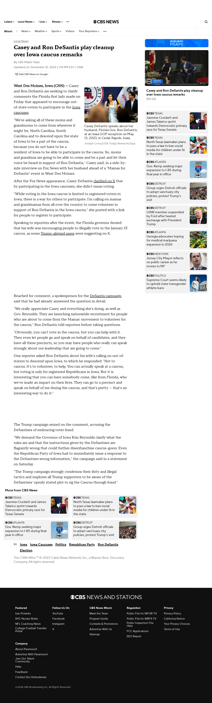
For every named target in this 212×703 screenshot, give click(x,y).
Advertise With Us (101, 629)
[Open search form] (206, 21)
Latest (9, 21)
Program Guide (99, 618)
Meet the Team (99, 613)
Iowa (23, 545)
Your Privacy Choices (177, 623)
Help (18, 666)
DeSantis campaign (105, 296)
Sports (56, 31)
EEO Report (134, 636)
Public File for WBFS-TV (141, 618)
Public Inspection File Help (140, 624)
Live (43, 22)
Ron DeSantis (108, 545)
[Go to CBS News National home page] (106, 22)
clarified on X (104, 181)
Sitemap (95, 634)
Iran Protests (23, 613)
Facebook (58, 618)
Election (26, 550)
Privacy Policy (172, 613)
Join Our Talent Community (24, 660)
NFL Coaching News (28, 623)
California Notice (174, 618)
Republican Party (82, 545)
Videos (70, 31)
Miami (8, 31)
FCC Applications (137, 631)
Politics (60, 545)
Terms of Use (172, 629)
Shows (57, 21)
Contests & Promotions (104, 623)
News (25, 31)
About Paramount (26, 649)
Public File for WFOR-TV (142, 613)
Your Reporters (89, 31)
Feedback (21, 672)
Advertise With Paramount (31, 654)
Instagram (58, 623)
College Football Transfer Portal (31, 630)
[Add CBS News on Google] (31, 74)
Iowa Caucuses (41, 545)
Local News (26, 21)
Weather (41, 31)
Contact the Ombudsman (30, 677)
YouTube (57, 613)
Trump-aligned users (57, 233)
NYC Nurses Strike (26, 618)
